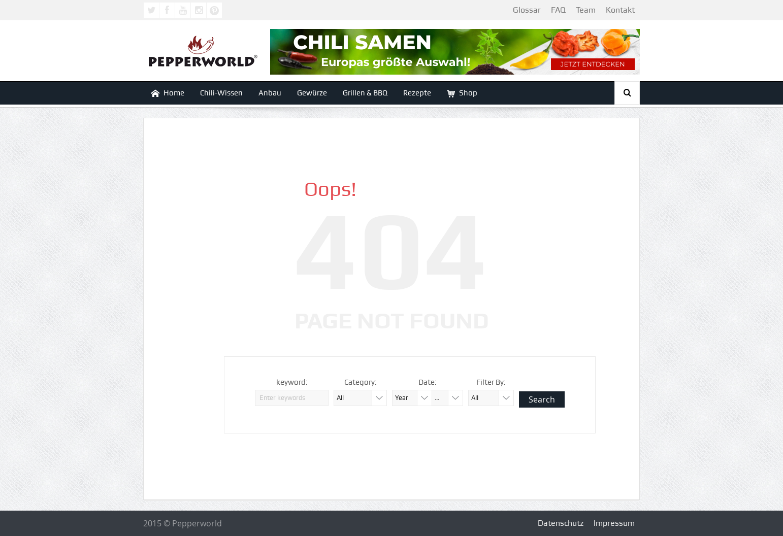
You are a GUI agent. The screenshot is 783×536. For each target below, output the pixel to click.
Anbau (269, 92)
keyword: (292, 382)
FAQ (558, 10)
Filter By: (491, 382)
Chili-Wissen (221, 92)
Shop (462, 93)
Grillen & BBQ (365, 92)
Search (542, 399)
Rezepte (417, 92)
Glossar (527, 10)
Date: (427, 382)
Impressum (614, 523)
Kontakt (620, 10)
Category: (360, 382)
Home (167, 93)
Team (586, 10)
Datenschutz (560, 523)
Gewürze (312, 92)
